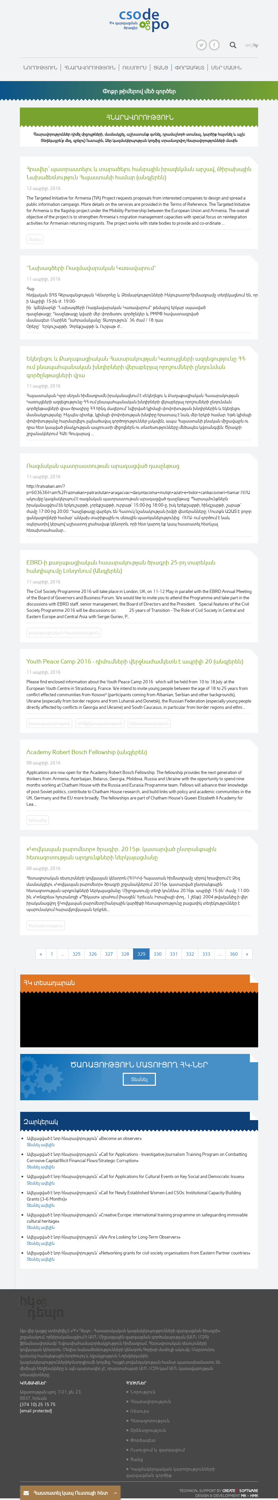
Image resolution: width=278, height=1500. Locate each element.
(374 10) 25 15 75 (38, 1404)
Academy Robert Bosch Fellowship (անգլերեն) (86, 751)
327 (109, 954)
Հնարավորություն (90, 67)
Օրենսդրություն (148, 1430)
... (62, 954)
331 (174, 954)
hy (256, 45)
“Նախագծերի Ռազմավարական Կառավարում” (91, 267)
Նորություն (40, 67)
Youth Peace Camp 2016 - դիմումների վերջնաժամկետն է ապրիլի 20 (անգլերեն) (134, 661)
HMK (254, 1495)
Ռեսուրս (134, 67)
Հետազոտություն (150, 1420)
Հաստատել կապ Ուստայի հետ (70, 1492)
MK (243, 1495)
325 (76, 954)
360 (234, 954)
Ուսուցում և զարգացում (157, 1449)
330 (158, 954)
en (248, 45)
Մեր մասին (226, 67)
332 (190, 954)
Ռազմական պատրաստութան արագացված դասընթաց (102, 465)
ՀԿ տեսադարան (49, 982)
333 (206, 954)
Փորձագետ (189, 67)
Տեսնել (139, 1079)
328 (125, 954)
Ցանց (161, 67)
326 (93, 954)
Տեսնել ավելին (41, 1144)
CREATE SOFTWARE (240, 1490)
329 (141, 954)
